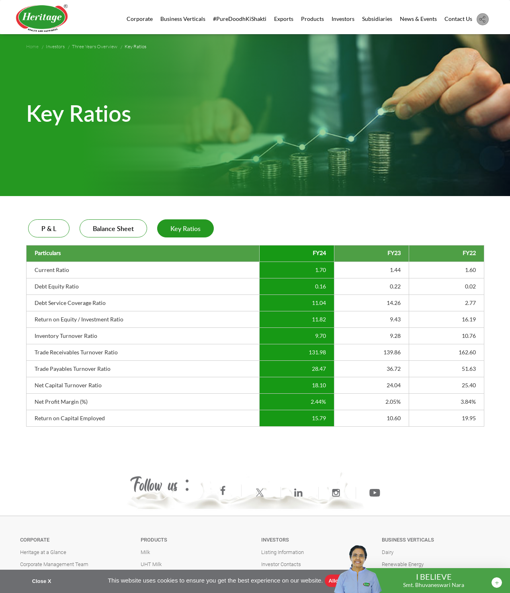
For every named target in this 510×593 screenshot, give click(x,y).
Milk (145, 552)
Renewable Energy (403, 564)
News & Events (418, 18)
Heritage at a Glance (43, 552)
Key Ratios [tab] (185, 229)
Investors (343, 18)
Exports (283, 18)
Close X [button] (41, 581)
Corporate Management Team (54, 564)
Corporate (140, 18)
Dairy (387, 552)
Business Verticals (182, 18)
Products (312, 18)
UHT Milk (151, 564)
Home (32, 46)
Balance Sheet (113, 229)
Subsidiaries (377, 18)
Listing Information (282, 552)
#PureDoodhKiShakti (239, 18)
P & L (48, 229)
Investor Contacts (281, 564)
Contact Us (458, 18)
